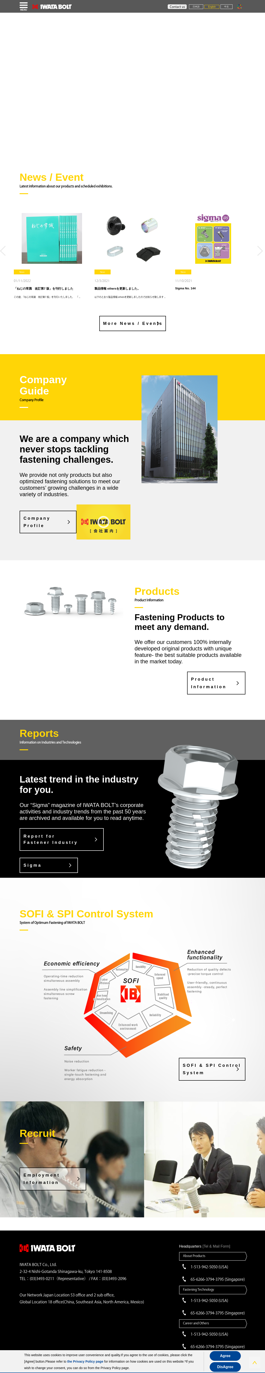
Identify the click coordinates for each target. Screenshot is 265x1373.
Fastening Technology (198, 1289)
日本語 (196, 6)
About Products (194, 1255)
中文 (226, 6)
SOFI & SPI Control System (212, 1069)
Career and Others (196, 1323)
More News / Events (133, 323)
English (212, 7)
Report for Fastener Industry (51, 839)
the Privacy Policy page (85, 1361)
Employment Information (42, 1179)
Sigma (33, 865)
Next (261, 253)
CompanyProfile (37, 522)
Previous (4, 253)
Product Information (209, 683)
